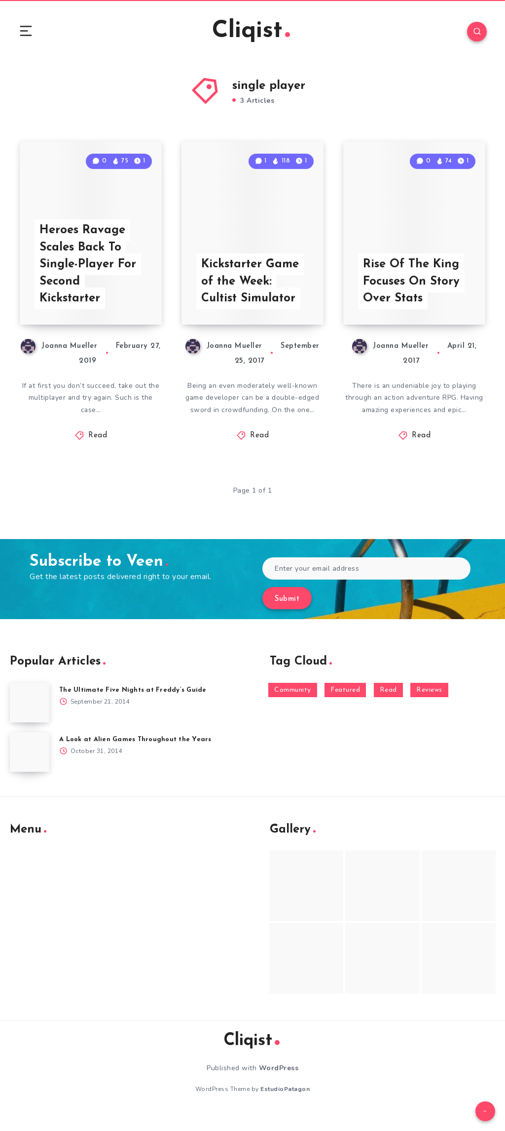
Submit (287, 615)
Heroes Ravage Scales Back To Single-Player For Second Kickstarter (88, 280)
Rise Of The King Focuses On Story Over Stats (412, 297)
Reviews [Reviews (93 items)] (429, 706)
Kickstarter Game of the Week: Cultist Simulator (250, 297)
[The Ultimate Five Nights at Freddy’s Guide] (29, 719)
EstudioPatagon (285, 1106)
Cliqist (251, 31)
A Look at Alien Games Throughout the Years (135, 756)
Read (97, 452)
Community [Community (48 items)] (292, 706)
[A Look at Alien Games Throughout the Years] (29, 768)
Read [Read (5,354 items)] (388, 706)
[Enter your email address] (366, 585)
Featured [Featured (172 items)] (345, 706)
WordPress (279, 1084)
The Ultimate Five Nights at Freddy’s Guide (133, 706)
